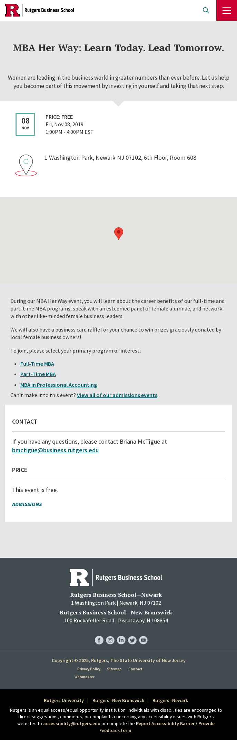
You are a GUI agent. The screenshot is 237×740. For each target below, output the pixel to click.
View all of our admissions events (117, 395)
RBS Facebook (99, 633)
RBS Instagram (110, 633)
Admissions (27, 504)
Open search (206, 10)
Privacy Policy (88, 669)
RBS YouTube (143, 633)
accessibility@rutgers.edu (71, 723)
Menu (226, 10)
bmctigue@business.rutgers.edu (55, 450)
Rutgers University (64, 700)
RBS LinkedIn (121, 633)
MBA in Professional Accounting (58, 384)
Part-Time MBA (38, 374)
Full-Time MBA (37, 363)
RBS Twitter (132, 633)
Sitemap (114, 669)
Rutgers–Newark (170, 700)
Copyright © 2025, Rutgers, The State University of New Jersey (119, 660)
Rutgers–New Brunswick (118, 700)
